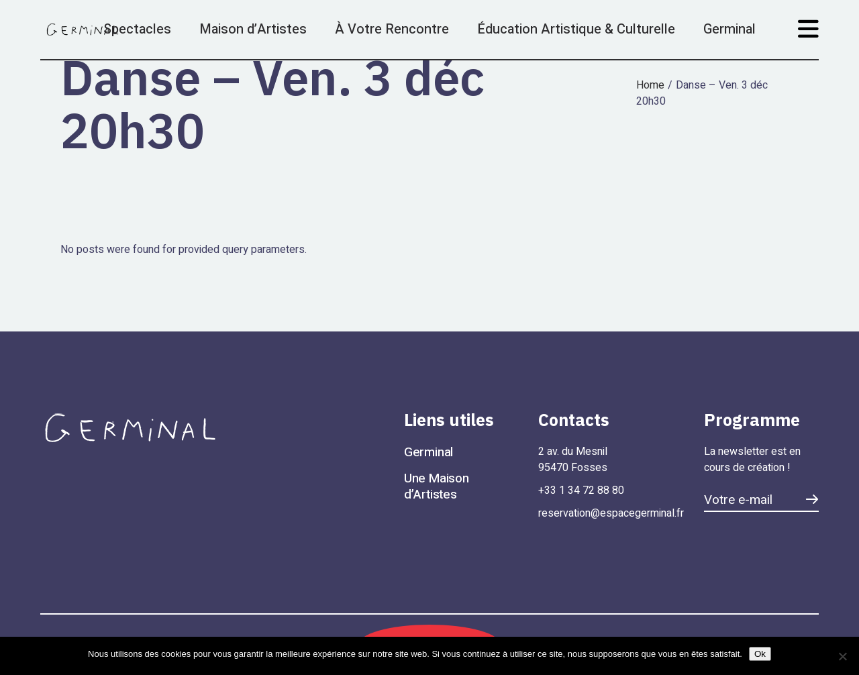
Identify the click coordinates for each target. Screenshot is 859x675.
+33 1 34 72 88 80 (581, 490)
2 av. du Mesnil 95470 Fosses (574, 460)
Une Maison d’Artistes (436, 486)
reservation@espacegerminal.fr (611, 513)
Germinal (428, 452)
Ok (760, 654)
